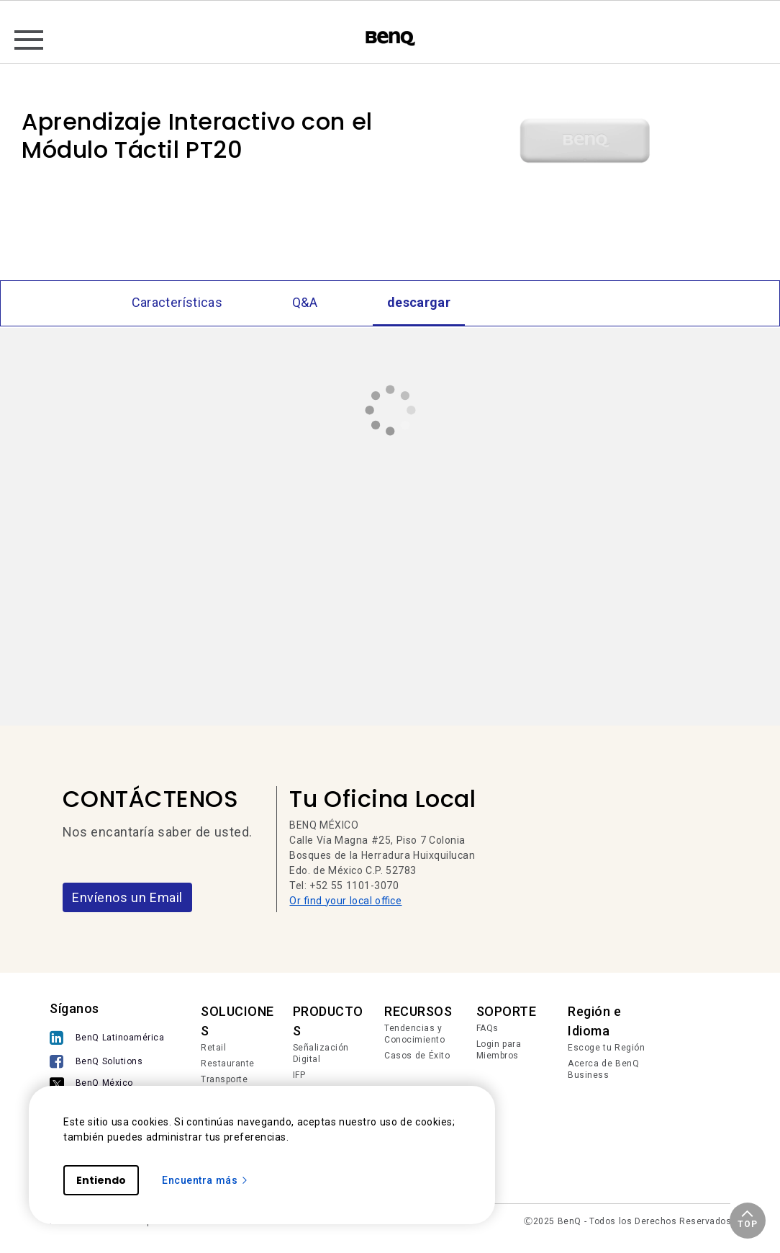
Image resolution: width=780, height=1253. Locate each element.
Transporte (224, 1079)
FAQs (487, 1028)
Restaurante (228, 1063)
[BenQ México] (107, 1083)
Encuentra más (205, 1180)
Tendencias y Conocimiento (414, 1034)
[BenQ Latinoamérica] (107, 1038)
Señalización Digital (321, 1053)
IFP (299, 1075)
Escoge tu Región (606, 1048)
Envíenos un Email (127, 897)
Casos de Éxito (417, 1056)
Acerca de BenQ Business (603, 1069)
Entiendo (101, 1180)
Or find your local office (345, 900)
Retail (213, 1048)
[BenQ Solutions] (107, 1062)
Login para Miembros (499, 1050)
